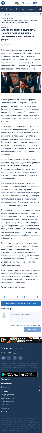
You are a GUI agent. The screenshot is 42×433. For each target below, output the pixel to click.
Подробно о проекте (7, 401)
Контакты (4, 411)
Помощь (5, 391)
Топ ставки (9, 9)
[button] (16, 3)
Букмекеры (6, 387)
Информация (6, 383)
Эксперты (31, 9)
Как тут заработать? (7, 395)
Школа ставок (5, 405)
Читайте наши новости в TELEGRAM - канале (21, 303)
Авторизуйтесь (15, 325)
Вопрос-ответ (5, 408)
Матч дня (13, 14)
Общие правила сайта (8, 398)
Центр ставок (20, 9)
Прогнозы (5, 379)
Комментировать (32, 329)
